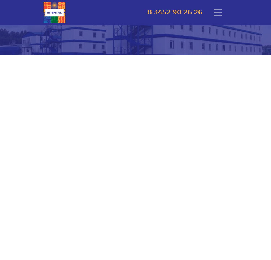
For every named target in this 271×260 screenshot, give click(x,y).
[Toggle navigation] (218, 13)
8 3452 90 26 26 (174, 12)
